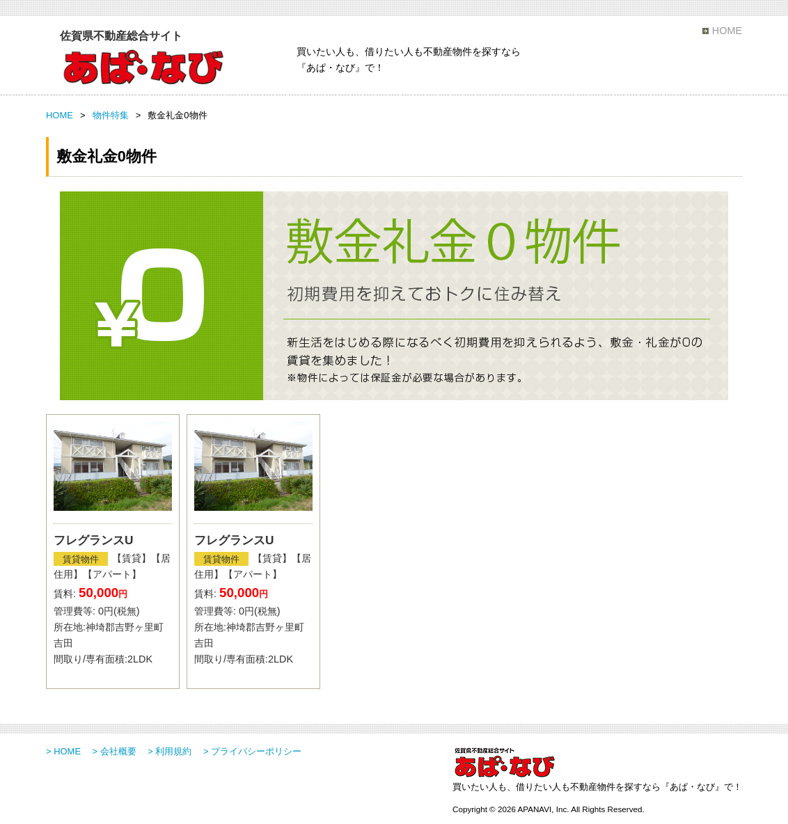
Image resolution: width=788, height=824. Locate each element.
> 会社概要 (114, 751)
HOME (727, 30)
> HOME (63, 751)
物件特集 (111, 115)
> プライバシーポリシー (252, 751)
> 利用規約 (169, 751)
